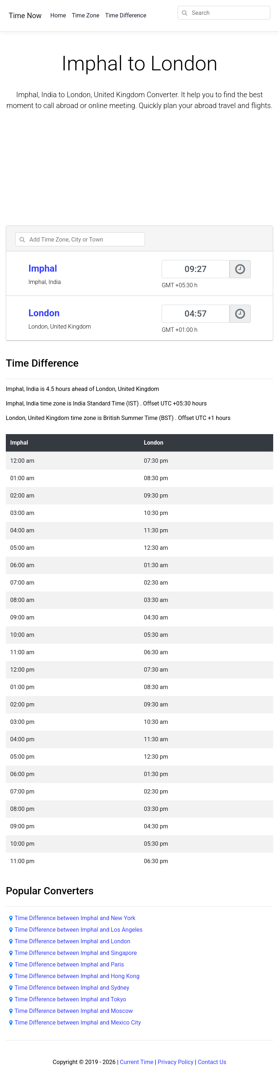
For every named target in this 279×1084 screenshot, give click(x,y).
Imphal (42, 268)
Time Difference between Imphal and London (72, 941)
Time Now (25, 15)
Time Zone (86, 15)
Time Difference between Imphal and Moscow (74, 1010)
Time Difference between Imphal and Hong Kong (77, 976)
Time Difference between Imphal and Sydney (72, 987)
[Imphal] (196, 269)
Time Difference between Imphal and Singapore (76, 952)
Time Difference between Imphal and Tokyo (70, 999)
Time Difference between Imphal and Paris (69, 964)
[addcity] (80, 239)
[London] (196, 314)
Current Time (136, 1062)
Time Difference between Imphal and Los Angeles (78, 929)
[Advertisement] (139, 169)
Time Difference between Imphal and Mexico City (78, 1022)
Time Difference (125, 15)
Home (58, 15)
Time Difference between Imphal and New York (75, 918)
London (44, 313)
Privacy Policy (176, 1062)
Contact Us (212, 1062)
